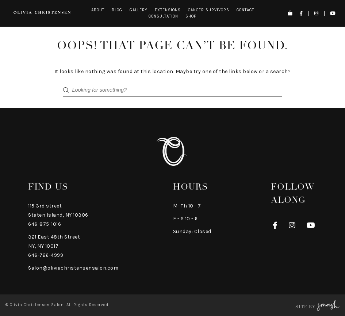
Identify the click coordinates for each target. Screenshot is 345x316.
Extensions (168, 10)
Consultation (163, 16)
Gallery (138, 10)
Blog (117, 10)
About (97, 10)
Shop (190, 16)
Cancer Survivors (208, 10)
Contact (245, 10)
